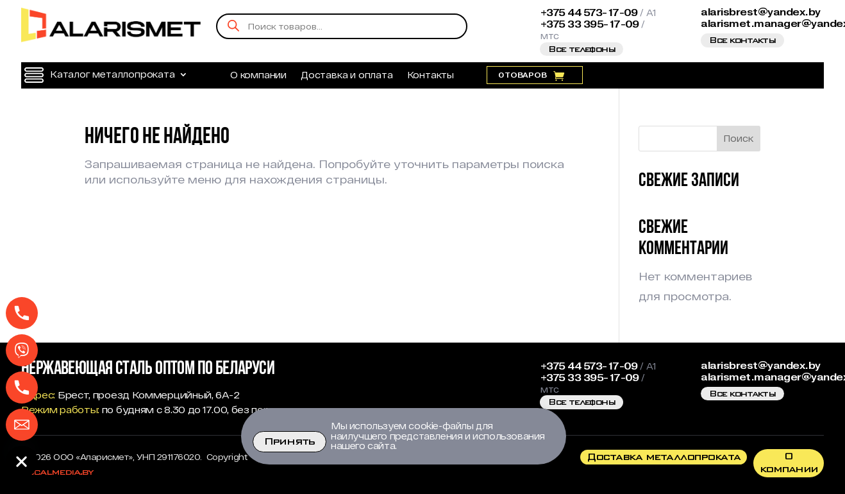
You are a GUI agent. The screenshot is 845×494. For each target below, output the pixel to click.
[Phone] (22, 313)
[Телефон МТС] (22, 387)
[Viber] (22, 350)
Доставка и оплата (347, 75)
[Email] (22, 425)
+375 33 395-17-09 (589, 24)
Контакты (430, 75)
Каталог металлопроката (112, 74)
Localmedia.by (57, 472)
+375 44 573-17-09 (589, 13)
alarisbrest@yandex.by (761, 12)
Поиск (738, 138)
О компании (258, 75)
